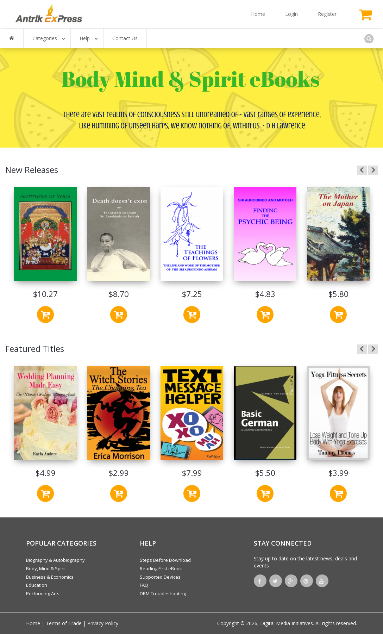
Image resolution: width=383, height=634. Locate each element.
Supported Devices (160, 577)
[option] (45, 256)
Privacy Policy (102, 623)
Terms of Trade (64, 623)
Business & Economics (50, 577)
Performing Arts (42, 593)
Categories (48, 38)
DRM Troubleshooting (163, 593)
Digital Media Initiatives (286, 623)
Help (89, 38)
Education (36, 585)
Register (327, 14)
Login (291, 14)
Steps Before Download (165, 560)
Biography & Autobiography (55, 560)
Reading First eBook (161, 568)
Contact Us (125, 38)
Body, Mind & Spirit (46, 568)
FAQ (144, 585)
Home (258, 14)
